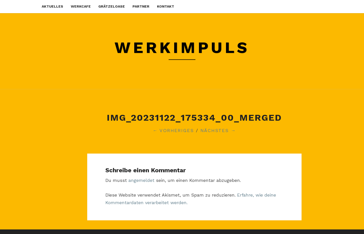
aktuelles (52, 6)
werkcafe (81, 6)
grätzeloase (111, 6)
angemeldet (141, 180)
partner (140, 6)
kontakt (165, 6)
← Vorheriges (173, 130)
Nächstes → (218, 130)
